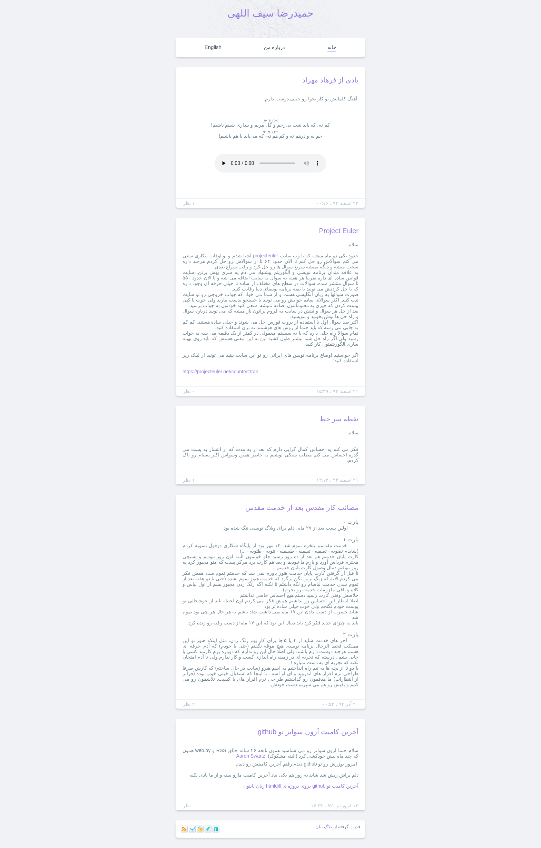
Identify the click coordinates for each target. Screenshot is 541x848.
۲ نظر (189, 704)
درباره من (274, 47)
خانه (331, 47)
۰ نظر (189, 391)
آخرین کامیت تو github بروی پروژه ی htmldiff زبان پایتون (300, 786)
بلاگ (328, 826)
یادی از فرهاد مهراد (330, 80)
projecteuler (265, 255)
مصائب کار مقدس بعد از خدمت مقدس (301, 507)
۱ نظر (189, 203)
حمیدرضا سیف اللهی (270, 13)
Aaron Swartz (250, 756)
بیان (319, 826)
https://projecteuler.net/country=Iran (220, 371)
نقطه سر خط (338, 419)
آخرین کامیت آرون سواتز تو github (308, 732)
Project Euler (339, 231)
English (213, 47)
